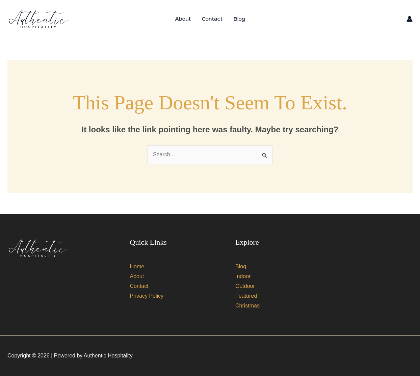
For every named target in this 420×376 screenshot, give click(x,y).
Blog (239, 19)
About (183, 19)
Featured (246, 296)
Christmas (247, 305)
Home (137, 266)
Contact (212, 19)
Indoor (243, 276)
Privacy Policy (147, 296)
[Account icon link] (409, 19)
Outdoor (245, 286)
